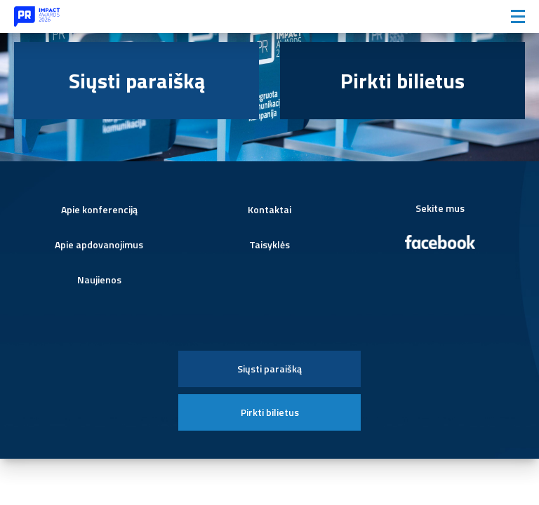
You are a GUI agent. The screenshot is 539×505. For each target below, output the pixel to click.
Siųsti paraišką (137, 81)
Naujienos (99, 279)
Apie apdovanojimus (99, 244)
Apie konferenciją (99, 209)
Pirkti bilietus (402, 81)
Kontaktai (269, 209)
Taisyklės (269, 244)
